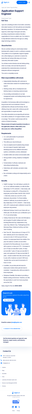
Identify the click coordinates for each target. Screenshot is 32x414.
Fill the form (8, 300)
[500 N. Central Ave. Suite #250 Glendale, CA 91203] (17, 356)
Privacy (18, 410)
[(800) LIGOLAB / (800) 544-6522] (17, 360)
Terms (13, 410)
